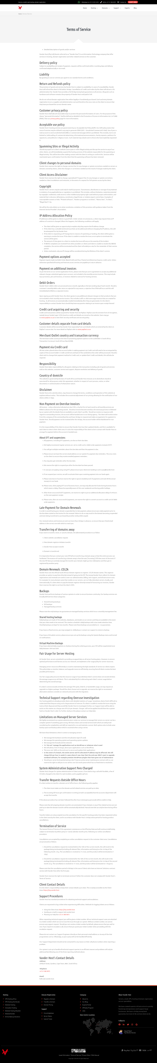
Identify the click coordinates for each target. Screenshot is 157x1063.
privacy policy (55, 118)
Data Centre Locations (87, 1015)
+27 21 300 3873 (64, 914)
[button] (94, 7)
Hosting (5, 995)
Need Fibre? (130, 1032)
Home (20, 14)
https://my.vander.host (51, 890)
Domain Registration (48, 995)
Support (44, 1009)
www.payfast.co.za (47, 317)
